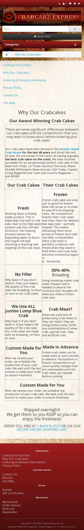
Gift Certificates (13, 493)
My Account (10, 502)
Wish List (8, 508)
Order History (11, 505)
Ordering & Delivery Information (24, 80)
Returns (7, 477)
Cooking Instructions (17, 65)
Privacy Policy (12, 87)
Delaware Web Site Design (21, 527)
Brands (7, 490)
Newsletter (9, 512)
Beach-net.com (68, 527)
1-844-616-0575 (48, 426)
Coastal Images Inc (47, 527)
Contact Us (10, 95)
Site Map (9, 103)
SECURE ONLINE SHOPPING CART (42, 429)
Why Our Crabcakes (28, 54)
